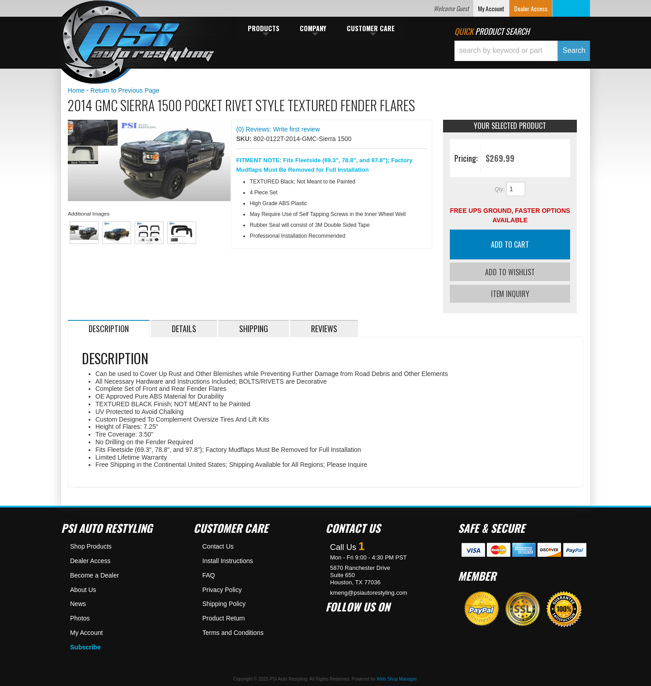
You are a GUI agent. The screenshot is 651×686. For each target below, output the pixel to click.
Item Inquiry (510, 292)
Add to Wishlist (510, 272)
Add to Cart (510, 244)
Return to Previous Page (125, 90)
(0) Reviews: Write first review (278, 129)
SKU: (244, 138)
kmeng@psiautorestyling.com (368, 591)
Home (76, 90)
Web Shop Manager (396, 678)
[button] (522, 51)
